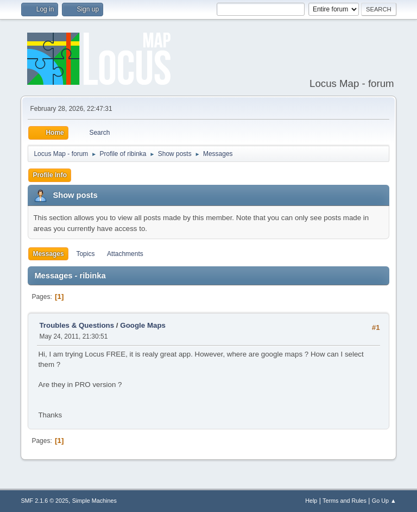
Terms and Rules (345, 500)
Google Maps (143, 325)
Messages (48, 254)
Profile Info (50, 175)
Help (311, 500)
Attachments (125, 254)
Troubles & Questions (76, 325)
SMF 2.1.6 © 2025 (44, 500)
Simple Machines (94, 500)
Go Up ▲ (384, 500)
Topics (85, 254)
